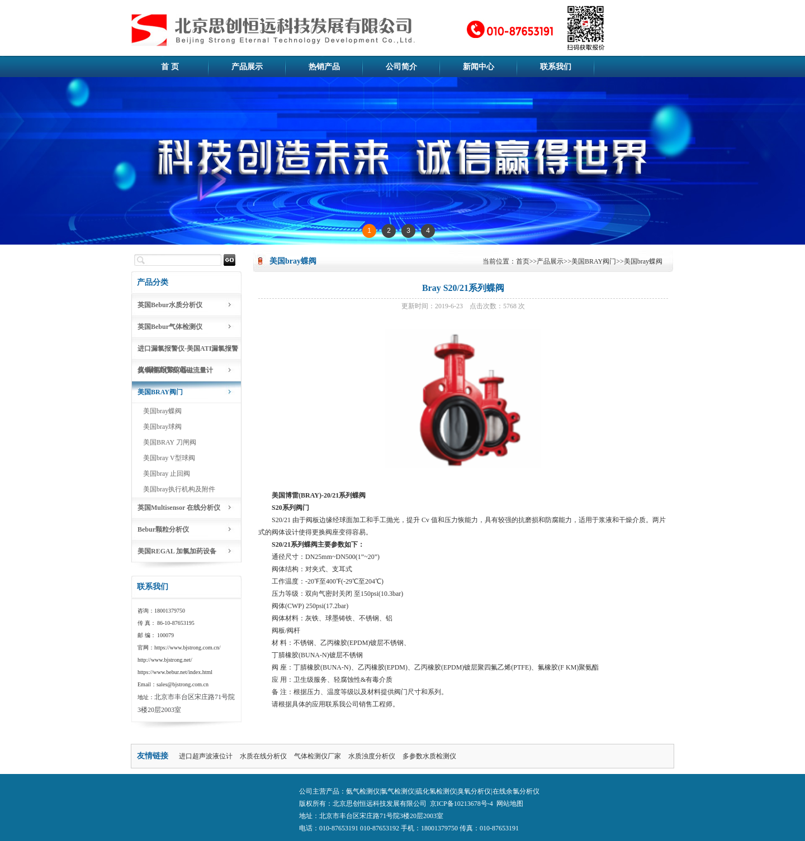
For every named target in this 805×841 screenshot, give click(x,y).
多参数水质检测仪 (429, 756)
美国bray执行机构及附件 (179, 489)
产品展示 (247, 67)
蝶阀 (359, 495)
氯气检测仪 (397, 791)
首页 (522, 261)
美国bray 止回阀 (166, 473)
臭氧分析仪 (474, 791)
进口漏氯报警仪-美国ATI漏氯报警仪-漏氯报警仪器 (188, 352)
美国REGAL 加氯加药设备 (177, 551)
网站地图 (509, 803)
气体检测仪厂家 (317, 756)
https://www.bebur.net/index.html (175, 672)
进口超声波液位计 (206, 756)
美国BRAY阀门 (160, 392)
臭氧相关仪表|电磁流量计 (175, 370)
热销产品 (324, 67)
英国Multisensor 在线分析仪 (179, 508)
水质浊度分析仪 (371, 756)
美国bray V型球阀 (169, 458)
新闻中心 (478, 67)
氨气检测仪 (363, 791)
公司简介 (401, 67)
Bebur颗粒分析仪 (163, 529)
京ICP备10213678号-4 (461, 803)
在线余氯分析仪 (516, 791)
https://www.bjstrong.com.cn (186, 647)
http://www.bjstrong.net (164, 660)
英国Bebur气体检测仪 (170, 327)
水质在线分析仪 (263, 756)
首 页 (170, 67)
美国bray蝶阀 (162, 411)
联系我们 (555, 67)
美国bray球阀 (162, 427)
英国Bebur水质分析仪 (170, 305)
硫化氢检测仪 (436, 791)
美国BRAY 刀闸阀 (169, 442)
